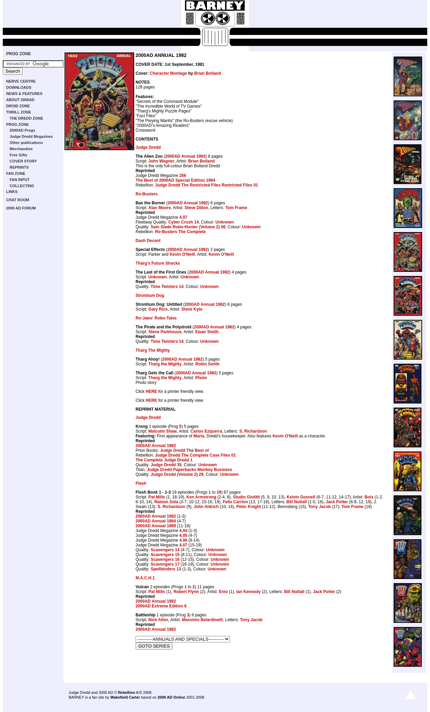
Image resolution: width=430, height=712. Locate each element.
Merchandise (21, 149)
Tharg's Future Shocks (158, 263)
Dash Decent (148, 240)
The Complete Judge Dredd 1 (164, 460)
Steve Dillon (196, 207)
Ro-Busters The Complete (180, 231)
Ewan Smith (207, 331)
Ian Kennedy (248, 591)
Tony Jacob (319, 506)
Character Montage (168, 73)
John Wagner (161, 161)
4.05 (183, 535)
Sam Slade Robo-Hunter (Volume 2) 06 (188, 227)
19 (219, 492)
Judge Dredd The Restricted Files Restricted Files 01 (206, 185)
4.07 (183, 217)
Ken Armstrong (201, 497)
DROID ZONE (18, 106)
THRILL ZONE (18, 112)
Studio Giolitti (246, 497)
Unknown (225, 222)
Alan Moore (159, 207)
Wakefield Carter (125, 697)
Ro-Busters (147, 194)
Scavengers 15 (165, 554)
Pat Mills (156, 497)
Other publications (26, 143)
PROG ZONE (18, 53)
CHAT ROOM (17, 200)
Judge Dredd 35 (166, 464)
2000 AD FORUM (21, 208)
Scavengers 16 (165, 559)
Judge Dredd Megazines (31, 136)
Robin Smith (207, 364)
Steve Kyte (191, 309)
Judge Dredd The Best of (184, 450)
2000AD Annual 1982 (185, 156)
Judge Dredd (148, 147)
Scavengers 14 (165, 549)
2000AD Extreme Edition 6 (161, 606)
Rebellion (126, 692)
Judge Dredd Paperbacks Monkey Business (189, 469)
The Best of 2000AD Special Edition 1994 (175, 180)
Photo (201, 377)
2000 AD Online (171, 697)
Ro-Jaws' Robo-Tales (156, 318)
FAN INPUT (20, 180)
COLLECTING (22, 186)
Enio (223, 591)
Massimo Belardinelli (202, 619)
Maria (199, 436)
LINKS (12, 192)
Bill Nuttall (297, 501)
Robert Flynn (186, 591)
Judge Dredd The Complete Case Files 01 (195, 455)
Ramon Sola (166, 501)
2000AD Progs (22, 130)
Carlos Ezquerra (206, 431)
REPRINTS (19, 167)
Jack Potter (337, 501)
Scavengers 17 (165, 564)
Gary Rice (157, 309)
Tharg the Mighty (165, 364)
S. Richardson (253, 431)
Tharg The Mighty (153, 350)
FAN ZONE (15, 173)
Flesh (141, 483)
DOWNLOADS (18, 87)
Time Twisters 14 (167, 286)
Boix (368, 497)
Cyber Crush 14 (183, 222)
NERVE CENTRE (21, 81)
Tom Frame (236, 207)
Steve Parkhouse (165, 331)
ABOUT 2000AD (20, 100)
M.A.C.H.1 (145, 578)
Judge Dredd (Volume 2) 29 (177, 474)
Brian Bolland (207, 73)
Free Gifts (18, 155)
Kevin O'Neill (182, 254)
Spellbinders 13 (166, 569)
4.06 (183, 540)
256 (182, 175)
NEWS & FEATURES (24, 94)
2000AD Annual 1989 (156, 525)
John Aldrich (206, 506)
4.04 (183, 530)
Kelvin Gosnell (301, 497)
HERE (151, 391)
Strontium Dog (150, 295)
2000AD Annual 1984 (156, 521)
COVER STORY (23, 161)
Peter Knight (248, 506)
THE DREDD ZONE (26, 118)
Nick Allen (158, 619)
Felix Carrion (235, 501)
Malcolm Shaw (162, 431)
